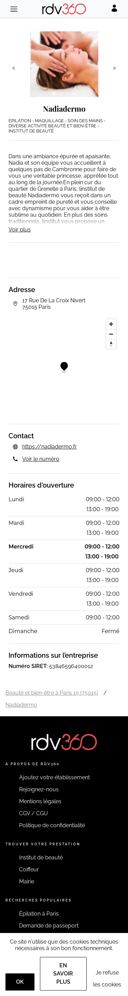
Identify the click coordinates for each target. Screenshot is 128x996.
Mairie (26, 881)
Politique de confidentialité (52, 825)
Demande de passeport (49, 925)
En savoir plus (63, 973)
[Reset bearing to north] (111, 344)
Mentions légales (40, 801)
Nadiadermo (21, 705)
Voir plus (20, 229)
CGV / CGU (33, 813)
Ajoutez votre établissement (54, 777)
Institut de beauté (41, 857)
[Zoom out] (111, 334)
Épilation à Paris (39, 913)
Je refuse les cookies (107, 978)
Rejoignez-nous (39, 789)
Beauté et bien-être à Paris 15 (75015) (51, 693)
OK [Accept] (20, 982)
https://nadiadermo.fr (49, 446)
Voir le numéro (40, 459)
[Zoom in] (111, 324)
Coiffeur (29, 869)
